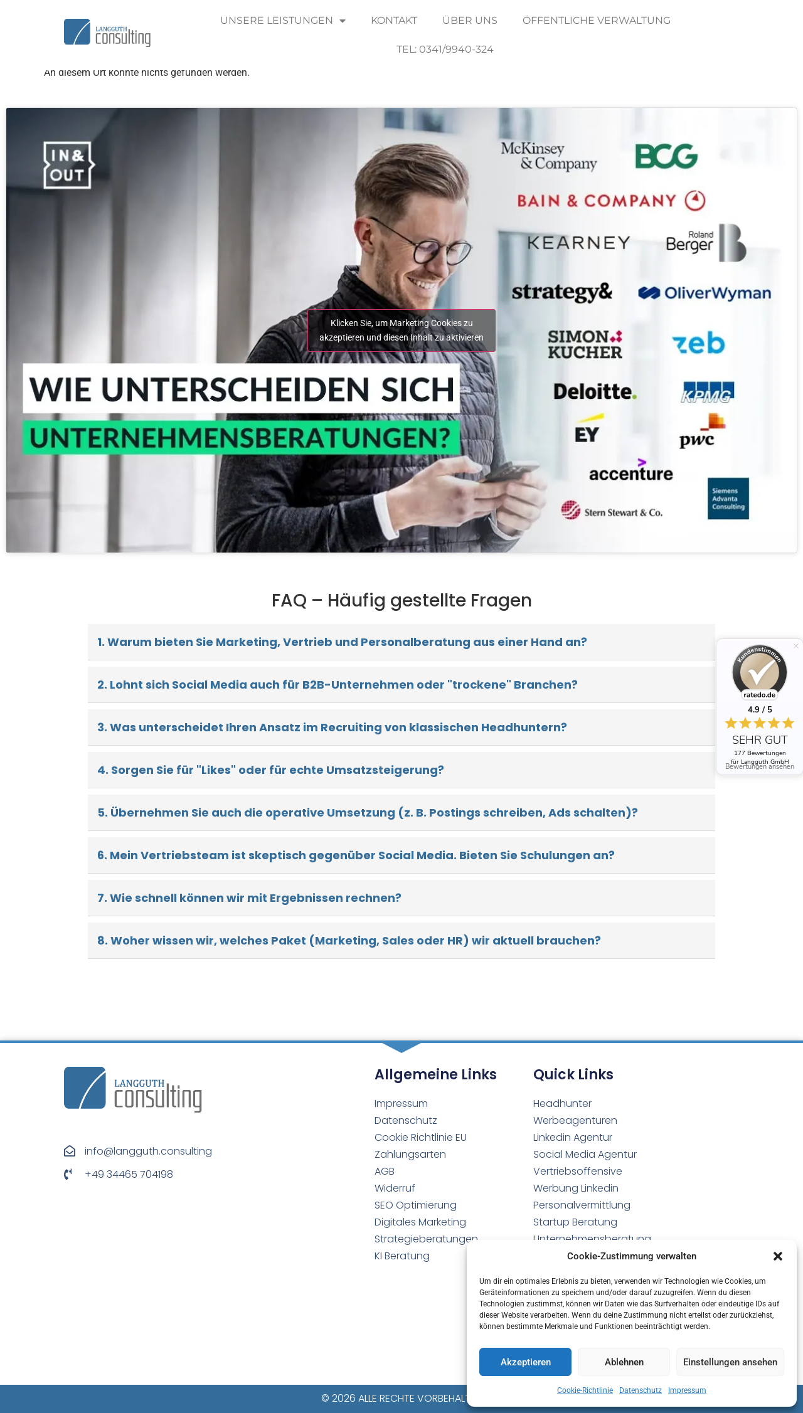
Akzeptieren (526, 1362)
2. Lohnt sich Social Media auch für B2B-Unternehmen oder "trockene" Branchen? (337, 684)
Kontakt (394, 20)
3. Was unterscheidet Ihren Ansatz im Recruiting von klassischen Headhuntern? (332, 727)
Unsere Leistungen (283, 20)
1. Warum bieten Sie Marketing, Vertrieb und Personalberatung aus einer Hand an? (342, 642)
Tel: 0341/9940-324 (445, 49)
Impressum (687, 1390)
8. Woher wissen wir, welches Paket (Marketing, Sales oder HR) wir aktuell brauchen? (349, 940)
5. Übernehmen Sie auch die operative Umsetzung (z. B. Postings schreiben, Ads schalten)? (367, 812)
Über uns (469, 20)
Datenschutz (640, 1390)
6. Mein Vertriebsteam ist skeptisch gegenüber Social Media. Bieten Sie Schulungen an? (356, 855)
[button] (778, 1256)
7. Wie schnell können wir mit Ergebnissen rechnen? (249, 898)
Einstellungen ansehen (730, 1362)
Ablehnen (624, 1362)
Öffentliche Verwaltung (597, 20)
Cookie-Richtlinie (585, 1390)
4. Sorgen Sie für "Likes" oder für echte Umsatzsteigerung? (270, 770)
